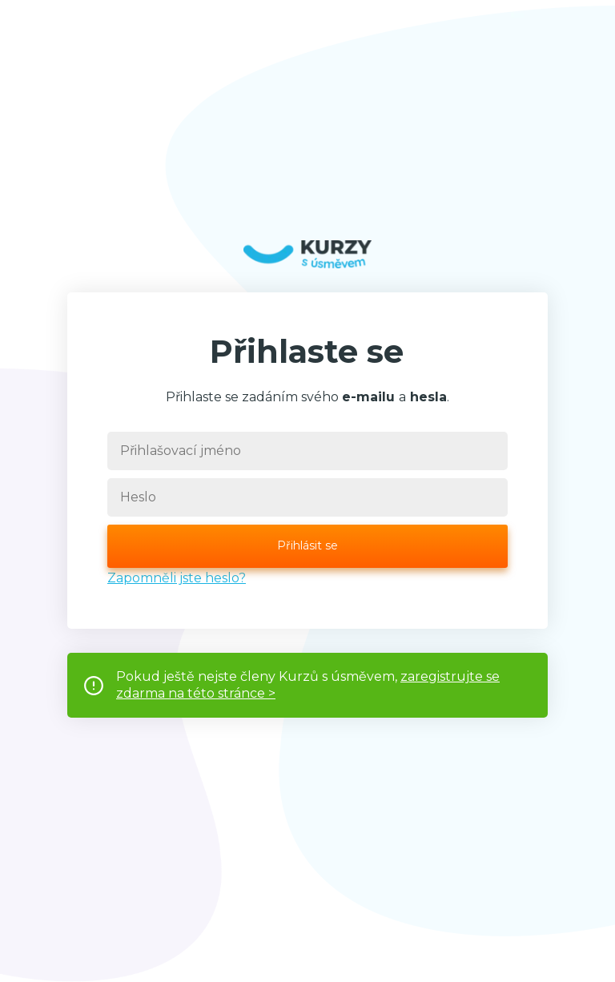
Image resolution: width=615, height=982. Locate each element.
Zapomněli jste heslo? (176, 578)
